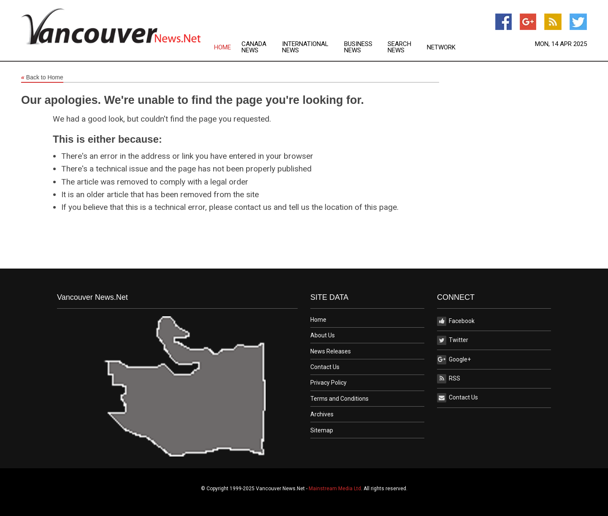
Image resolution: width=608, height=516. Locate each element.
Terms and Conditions (339, 398)
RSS (448, 378)
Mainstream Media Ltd (335, 489)
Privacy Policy (328, 382)
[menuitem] (228, 47)
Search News (399, 47)
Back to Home (42, 77)
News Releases (330, 351)
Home (222, 47)
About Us (322, 335)
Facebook (456, 321)
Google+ (454, 359)
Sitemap (321, 430)
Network (441, 47)
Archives (322, 414)
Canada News (254, 47)
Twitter (452, 340)
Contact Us (324, 367)
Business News (358, 47)
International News (305, 47)
